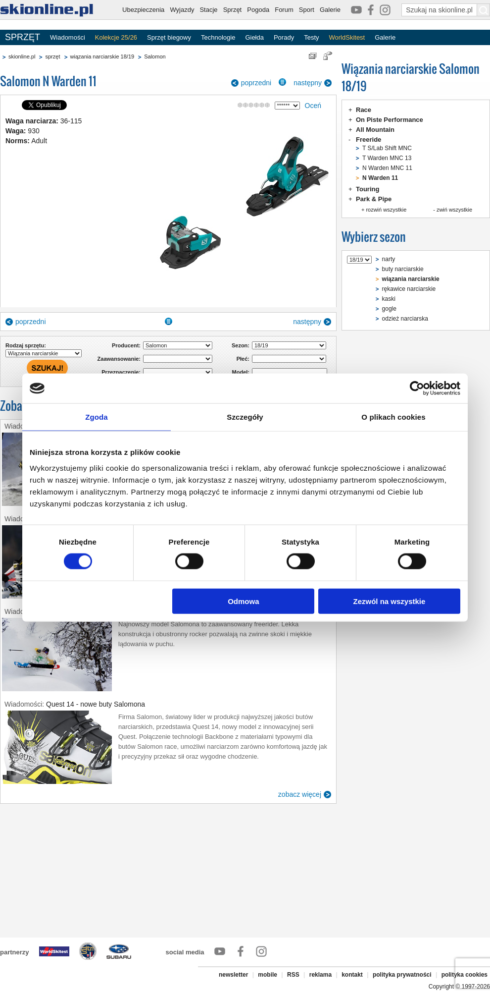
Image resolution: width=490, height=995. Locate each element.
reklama (320, 974)
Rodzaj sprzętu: (25, 345)
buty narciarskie (403, 269)
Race (363, 109)
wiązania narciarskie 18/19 (102, 56)
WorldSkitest (347, 37)
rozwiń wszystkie (386, 210)
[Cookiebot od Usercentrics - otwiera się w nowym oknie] (417, 388)
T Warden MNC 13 (386, 158)
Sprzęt (232, 9)
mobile (267, 974)
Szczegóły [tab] (245, 417)
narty (388, 259)
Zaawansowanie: (119, 359)
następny (308, 83)
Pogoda (258, 9)
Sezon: (240, 345)
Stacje (208, 9)
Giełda (254, 37)
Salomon (154, 56)
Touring (367, 189)
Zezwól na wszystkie (389, 601)
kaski (388, 298)
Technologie (218, 37)
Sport (306, 9)
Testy (311, 37)
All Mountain (375, 129)
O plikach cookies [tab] (393, 417)
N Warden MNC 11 (387, 168)
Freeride (368, 139)
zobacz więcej (299, 794)
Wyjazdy (182, 9)
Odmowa (243, 601)
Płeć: (243, 359)
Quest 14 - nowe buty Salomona (95, 704)
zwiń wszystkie (454, 210)
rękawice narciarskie (409, 288)
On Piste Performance (389, 119)
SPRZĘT (22, 37)
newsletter (233, 974)
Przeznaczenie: (121, 372)
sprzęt (52, 56)
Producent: (126, 345)
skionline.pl (21, 56)
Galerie (330, 9)
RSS (293, 974)
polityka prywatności (402, 974)
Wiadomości (67, 37)
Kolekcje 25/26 (116, 37)
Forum (284, 9)
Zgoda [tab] (96, 417)
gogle (389, 308)
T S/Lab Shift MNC (387, 148)
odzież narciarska (405, 318)
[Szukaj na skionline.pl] (483, 9)
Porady (284, 37)
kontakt (352, 974)
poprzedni (256, 83)
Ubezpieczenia (143, 9)
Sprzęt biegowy (169, 37)
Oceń (313, 106)
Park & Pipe (374, 199)
